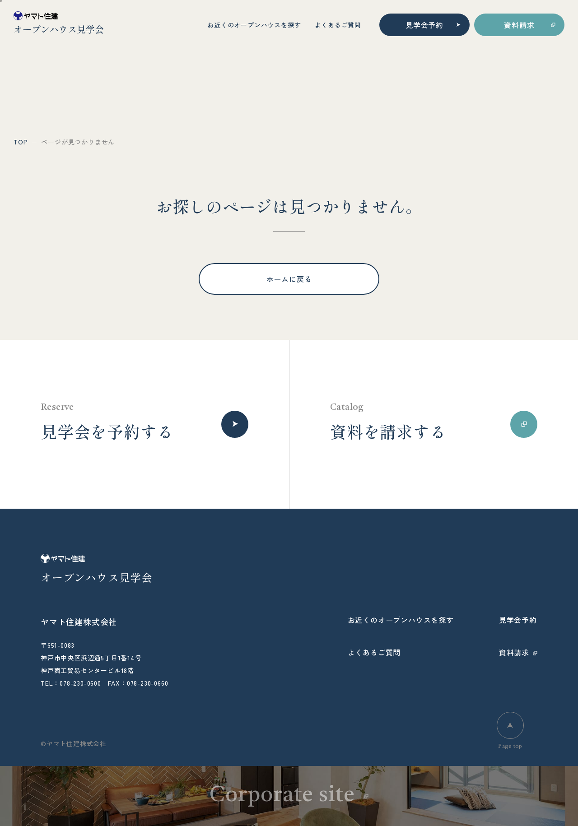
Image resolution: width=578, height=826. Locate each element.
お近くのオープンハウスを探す (254, 24)
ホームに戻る (289, 279)
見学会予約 (424, 24)
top (21, 141)
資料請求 (519, 24)
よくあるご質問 (337, 24)
